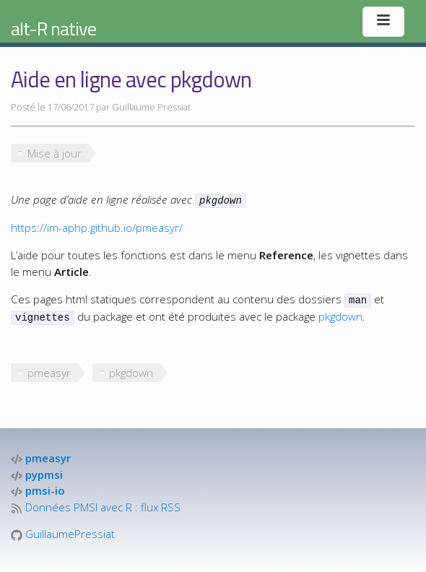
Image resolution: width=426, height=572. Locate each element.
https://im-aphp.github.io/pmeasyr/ (97, 227)
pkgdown (340, 314)
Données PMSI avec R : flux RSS (96, 504)
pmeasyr (49, 370)
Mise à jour (54, 153)
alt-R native (53, 28)
